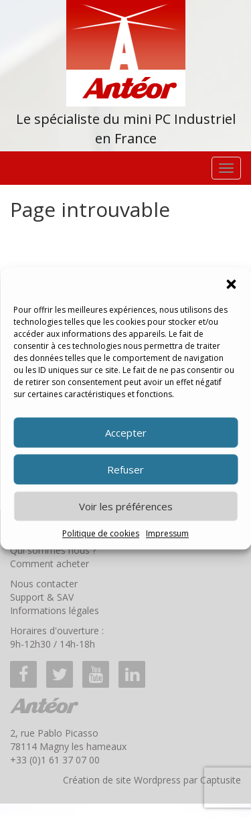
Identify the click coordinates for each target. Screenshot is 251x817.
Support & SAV (42, 597)
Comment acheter (49, 563)
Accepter (126, 432)
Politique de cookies (100, 533)
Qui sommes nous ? (53, 550)
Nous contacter (44, 583)
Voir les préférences (126, 506)
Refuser (125, 469)
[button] (231, 284)
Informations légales (54, 610)
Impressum (167, 533)
